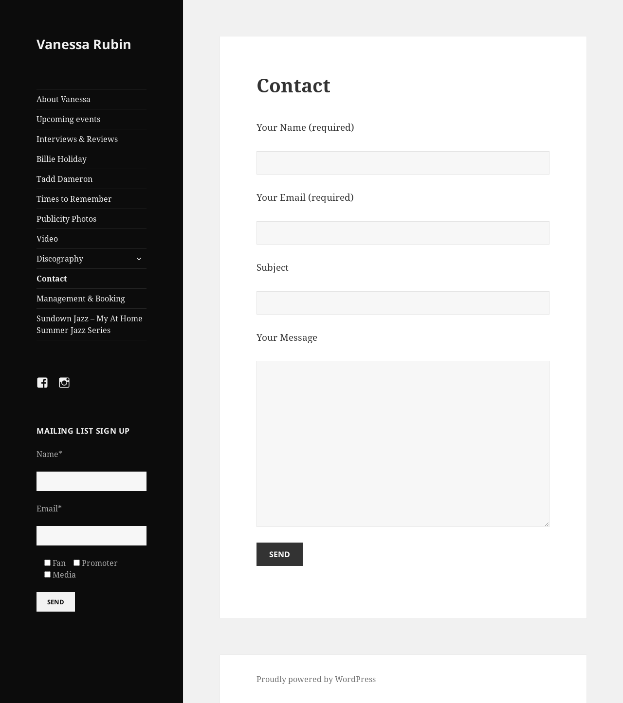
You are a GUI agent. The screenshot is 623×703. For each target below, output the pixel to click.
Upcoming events (68, 119)
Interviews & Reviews (77, 139)
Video (47, 238)
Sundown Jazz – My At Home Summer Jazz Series (90, 324)
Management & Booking (81, 298)
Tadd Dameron (64, 179)
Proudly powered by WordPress (316, 679)
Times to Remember (74, 198)
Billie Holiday (62, 159)
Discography (60, 258)
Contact (52, 278)
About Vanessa (64, 99)
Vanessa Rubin (84, 44)
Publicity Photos (66, 218)
